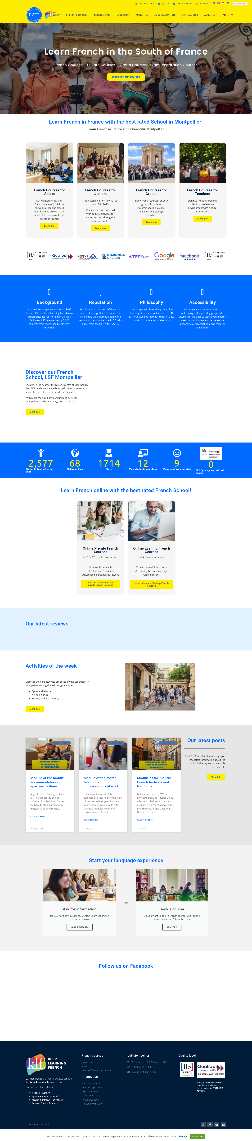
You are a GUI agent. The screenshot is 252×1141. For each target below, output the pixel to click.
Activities (143, 15)
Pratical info (190, 15)
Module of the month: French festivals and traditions (154, 782)
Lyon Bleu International (45, 1096)
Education (124, 15)
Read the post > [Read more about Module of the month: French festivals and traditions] (145, 820)
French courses (77, 15)
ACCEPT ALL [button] (197, 1136)
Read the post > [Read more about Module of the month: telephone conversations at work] (92, 820)
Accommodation (165, 15)
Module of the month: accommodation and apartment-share (47, 782)
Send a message (80, 927)
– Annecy (45, 1093)
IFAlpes (36, 1092)
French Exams (102, 15)
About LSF (211, 15)
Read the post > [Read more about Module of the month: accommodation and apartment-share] (38, 816)
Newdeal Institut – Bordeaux (47, 1099)
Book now (171, 927)
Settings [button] (183, 1136)
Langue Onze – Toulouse (45, 1103)
